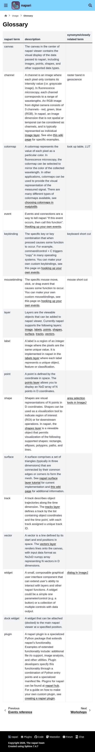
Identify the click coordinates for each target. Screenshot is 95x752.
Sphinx (28, 746)
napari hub (52, 685)
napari (26, 5)
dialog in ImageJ (77, 572)
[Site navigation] (6, 5)
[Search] (90, 5)
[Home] (6, 15)
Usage (15, 15)
